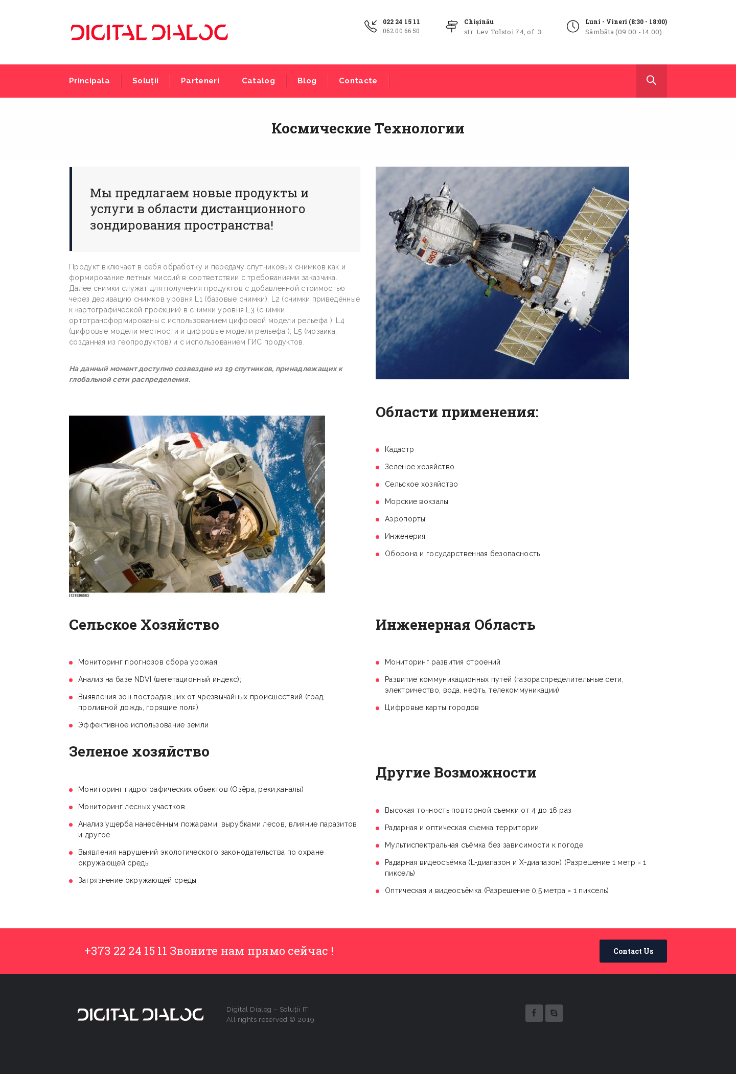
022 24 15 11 (401, 21)
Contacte (358, 80)
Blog (306, 80)
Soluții (145, 80)
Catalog (258, 80)
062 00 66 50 (401, 31)
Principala (89, 80)
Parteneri (200, 80)
